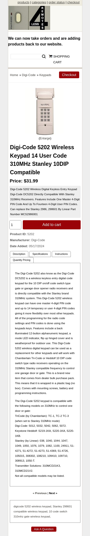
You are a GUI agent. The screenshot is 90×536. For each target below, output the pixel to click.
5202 (28, 506)
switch (63, 511)
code (56, 511)
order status (56, 2)
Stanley (57, 506)
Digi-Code (29, 75)
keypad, (47, 506)
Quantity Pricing (21, 260)
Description (19, 254)
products (23, 2)
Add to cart (51, 225)
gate (27, 516)
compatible (20, 511)
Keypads (45, 75)
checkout (73, 2)
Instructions (61, 254)
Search (44, 56)
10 (50, 511)
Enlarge (45, 138)
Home (14, 75)
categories (39, 2)
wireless (36, 506)
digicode (19, 506)
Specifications (40, 254)
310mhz (19, 516)
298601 (67, 506)
